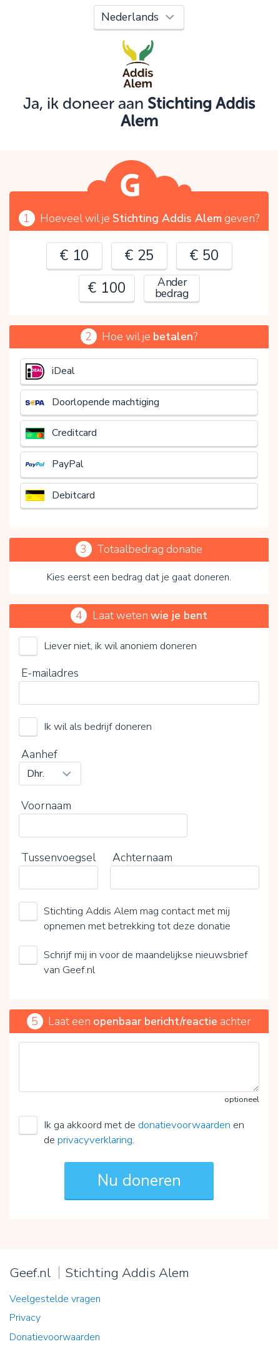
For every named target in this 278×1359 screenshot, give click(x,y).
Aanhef (39, 754)
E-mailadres (50, 672)
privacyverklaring (94, 1140)
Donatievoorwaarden (54, 1337)
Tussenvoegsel (58, 857)
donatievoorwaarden (184, 1125)
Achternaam (142, 857)
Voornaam (46, 805)
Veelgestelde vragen (55, 1299)
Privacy (25, 1318)
